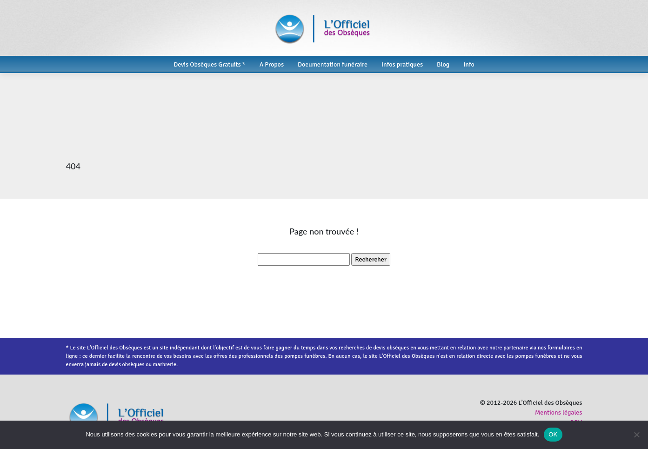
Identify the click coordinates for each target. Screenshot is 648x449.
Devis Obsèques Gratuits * (209, 64)
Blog (443, 64)
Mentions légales (558, 412)
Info (468, 64)
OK (552, 434)
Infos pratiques (402, 64)
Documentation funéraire (332, 64)
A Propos (272, 64)
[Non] (636, 434)
